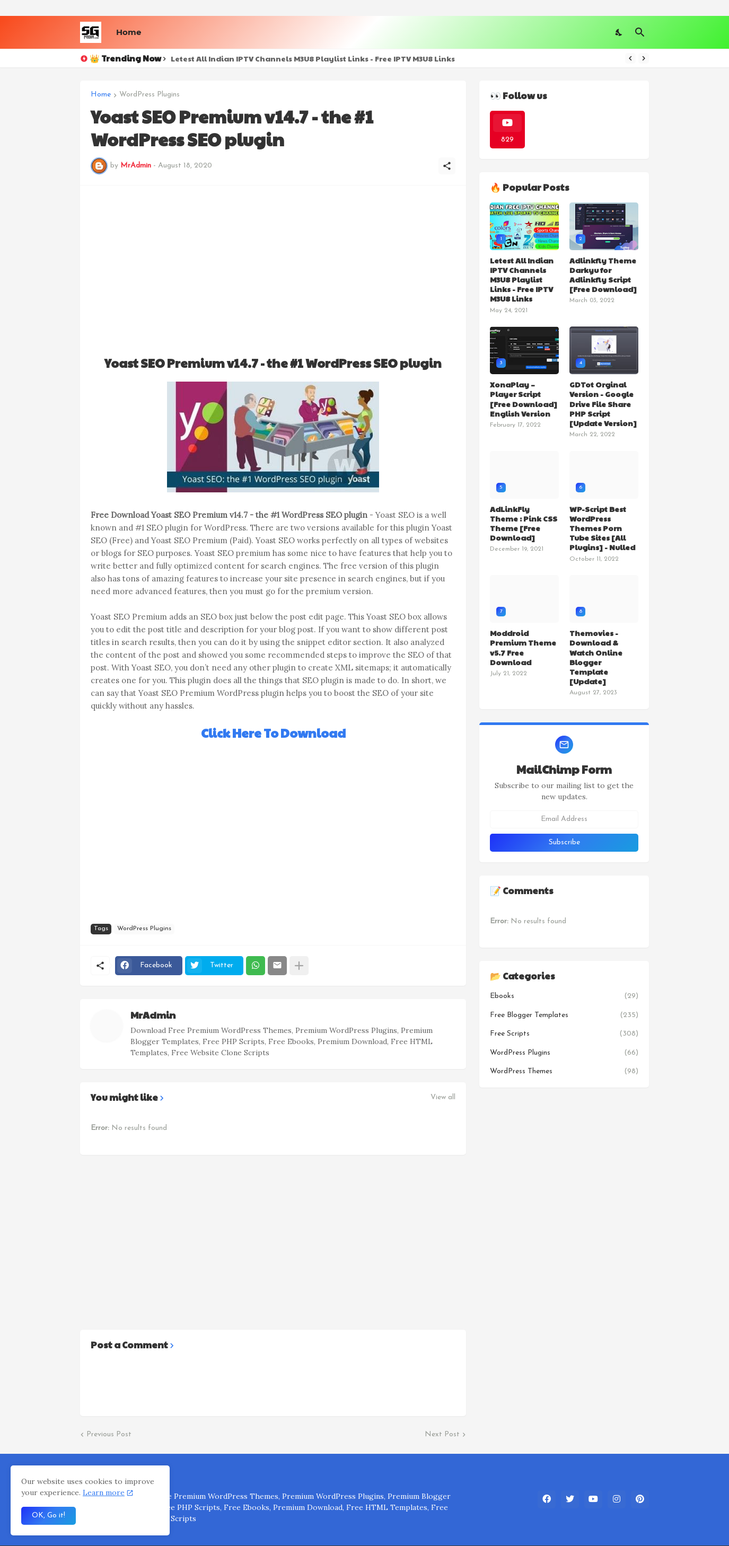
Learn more (104, 1492)
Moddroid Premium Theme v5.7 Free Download (523, 647)
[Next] (643, 58)
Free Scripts (564, 1034)
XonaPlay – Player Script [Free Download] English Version (523, 398)
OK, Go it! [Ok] (48, 1516)
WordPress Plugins (149, 95)
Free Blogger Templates (564, 1015)
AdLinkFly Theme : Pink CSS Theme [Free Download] (523, 523)
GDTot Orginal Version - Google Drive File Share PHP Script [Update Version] (603, 403)
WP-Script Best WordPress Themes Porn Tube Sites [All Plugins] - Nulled (602, 528)
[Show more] (299, 965)
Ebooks (564, 996)
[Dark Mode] (619, 32)
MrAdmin (152, 1014)
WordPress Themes (564, 1071)
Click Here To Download (273, 732)
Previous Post (108, 1434)
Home (128, 32)
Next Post (442, 1434)
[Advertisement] (273, 270)
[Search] (640, 32)
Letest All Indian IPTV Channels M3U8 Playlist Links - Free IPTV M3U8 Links (313, 58)
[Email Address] (564, 819)
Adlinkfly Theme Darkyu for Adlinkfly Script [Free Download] (603, 274)
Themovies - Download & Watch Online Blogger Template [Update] (595, 657)
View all (443, 1097)
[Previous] (630, 58)
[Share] (446, 165)
